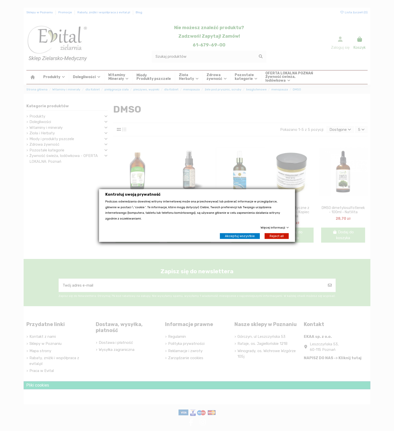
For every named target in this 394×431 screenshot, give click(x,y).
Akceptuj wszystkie (240, 236)
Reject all (277, 236)
